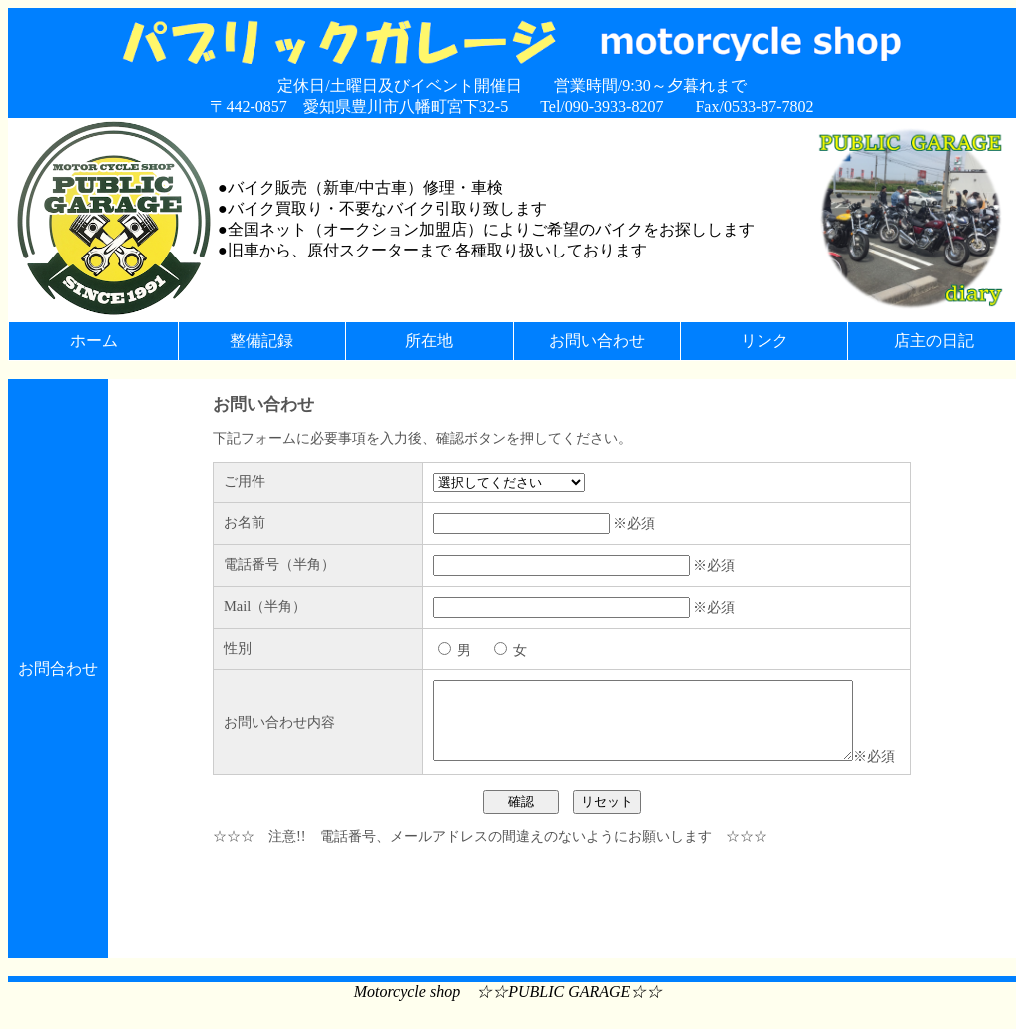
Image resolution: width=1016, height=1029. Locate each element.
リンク (764, 340)
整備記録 (261, 340)
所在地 (429, 340)
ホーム (94, 340)
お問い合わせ (597, 340)
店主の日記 (934, 340)
